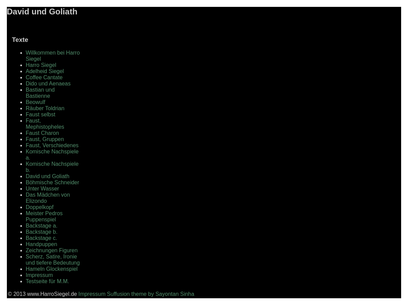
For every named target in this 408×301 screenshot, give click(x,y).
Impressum (39, 275)
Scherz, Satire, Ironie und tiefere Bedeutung (53, 260)
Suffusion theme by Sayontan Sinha (150, 294)
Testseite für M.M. (47, 281)
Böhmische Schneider (52, 182)
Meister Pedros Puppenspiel (44, 216)
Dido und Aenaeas (48, 83)
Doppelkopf (40, 207)
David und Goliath (47, 176)
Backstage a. (42, 226)
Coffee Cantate (44, 77)
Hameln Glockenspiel (52, 269)
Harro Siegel (41, 65)
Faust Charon (42, 133)
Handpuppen (41, 244)
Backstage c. (41, 238)
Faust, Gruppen (45, 139)
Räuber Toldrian (45, 108)
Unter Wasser (42, 189)
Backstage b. (42, 232)
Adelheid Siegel (45, 71)
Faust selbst (40, 114)
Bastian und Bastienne (40, 93)
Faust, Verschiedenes (52, 145)
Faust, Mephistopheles (45, 124)
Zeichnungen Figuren (52, 250)
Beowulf (35, 102)
